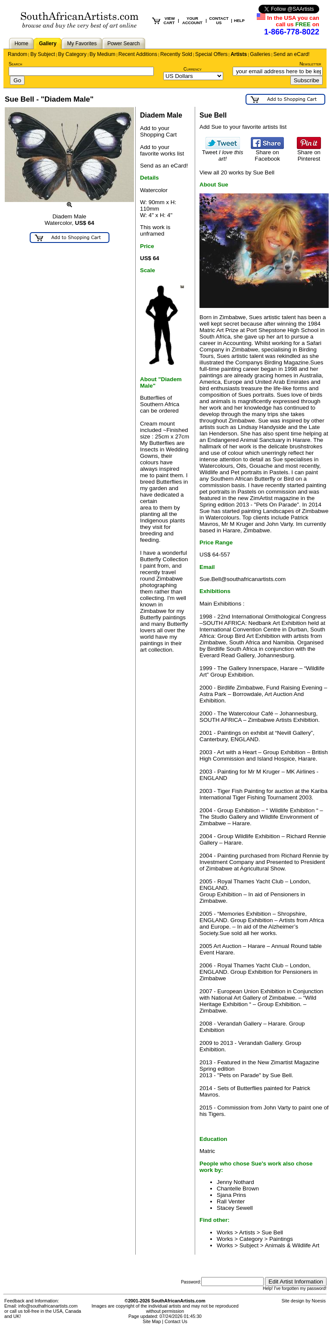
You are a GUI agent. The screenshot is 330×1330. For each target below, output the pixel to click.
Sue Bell (272, 1232)
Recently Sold (176, 54)
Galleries (260, 54)
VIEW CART (169, 20)
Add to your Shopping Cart (158, 131)
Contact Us (176, 1321)
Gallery (47, 43)
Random (17, 54)
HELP (239, 21)
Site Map (152, 1321)
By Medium (102, 54)
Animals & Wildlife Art (292, 1245)
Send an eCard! (292, 54)
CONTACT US (219, 20)
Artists (238, 54)
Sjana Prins (231, 1195)
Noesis (318, 1300)
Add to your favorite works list (162, 150)
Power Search (123, 43)
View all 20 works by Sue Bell (236, 172)
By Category (72, 54)
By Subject (42, 54)
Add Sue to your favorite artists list (242, 127)
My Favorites (82, 43)
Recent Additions (137, 54)
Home (21, 43)
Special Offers (211, 54)
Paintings (281, 1239)
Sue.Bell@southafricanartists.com (242, 579)
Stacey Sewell (235, 1208)
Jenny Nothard (235, 1182)
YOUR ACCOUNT (192, 20)
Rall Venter (231, 1201)
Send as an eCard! (164, 165)
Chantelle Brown (238, 1188)
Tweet (222, 153)
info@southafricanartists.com (48, 1305)
